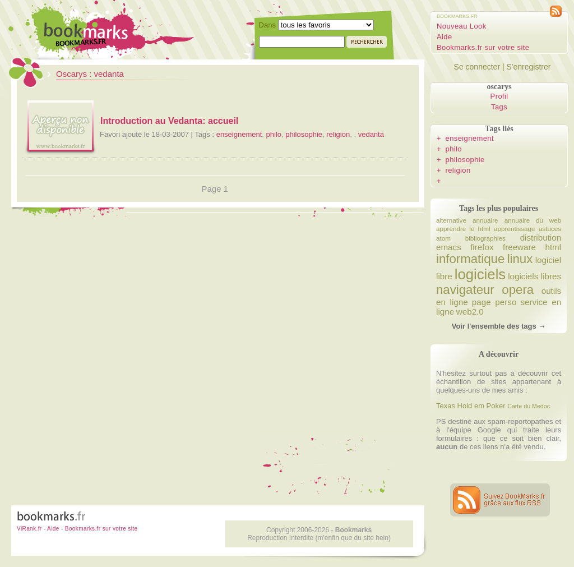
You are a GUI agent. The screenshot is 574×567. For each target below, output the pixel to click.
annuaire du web (532, 220)
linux (520, 259)
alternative (451, 220)
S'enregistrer (528, 66)
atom (443, 238)
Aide (444, 37)
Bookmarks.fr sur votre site (483, 47)
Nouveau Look (462, 26)
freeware (519, 247)
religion (338, 134)
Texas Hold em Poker (471, 406)
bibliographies (485, 238)
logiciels (480, 274)
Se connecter (477, 66)
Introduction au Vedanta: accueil (169, 121)
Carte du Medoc (528, 406)
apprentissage (514, 228)
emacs (448, 247)
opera (518, 290)
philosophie (303, 134)
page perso (494, 302)
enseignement (239, 134)
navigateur (465, 290)
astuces (550, 228)
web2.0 (470, 311)
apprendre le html (463, 228)
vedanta (371, 134)
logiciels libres (534, 276)
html (553, 247)
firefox (481, 247)
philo (273, 134)
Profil (499, 96)
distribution (541, 237)
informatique (470, 259)
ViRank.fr (29, 528)
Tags (499, 107)
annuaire (485, 220)
